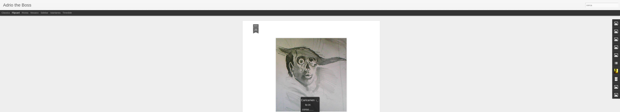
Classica (6, 13)
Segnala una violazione (332, 110)
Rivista (25, 13)
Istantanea (55, 13)
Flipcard (16, 13)
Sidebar (44, 13)
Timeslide (67, 13)
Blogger (320, 110)
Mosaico (34, 13)
